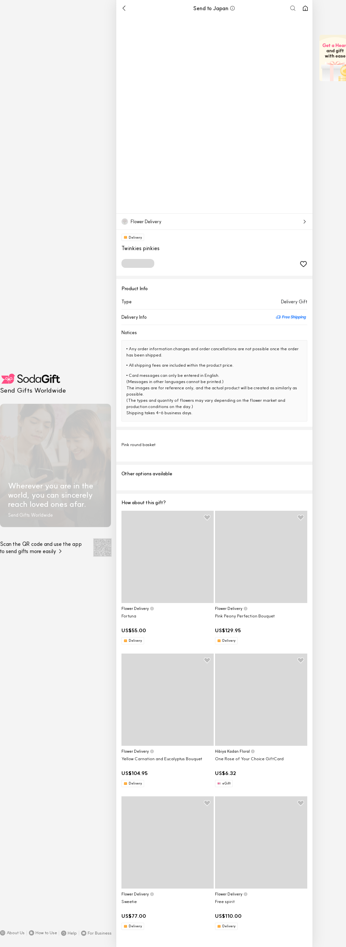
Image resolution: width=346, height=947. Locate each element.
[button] (12, 933)
